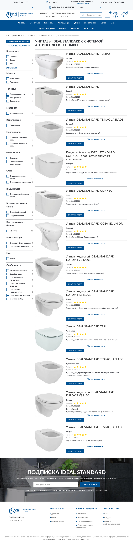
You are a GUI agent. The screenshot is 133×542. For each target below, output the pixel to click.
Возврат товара (57, 521)
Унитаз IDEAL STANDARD (82, 86)
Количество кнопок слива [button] (17, 205)
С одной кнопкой (17, 216)
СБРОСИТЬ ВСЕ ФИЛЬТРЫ (19, 46)
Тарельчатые (15, 101)
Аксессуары (88, 28)
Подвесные (14, 82)
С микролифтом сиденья (20, 243)
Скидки (107, 518)
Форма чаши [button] (13, 153)
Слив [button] (9, 171)
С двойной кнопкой (18, 212)
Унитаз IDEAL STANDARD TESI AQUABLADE (94, 119)
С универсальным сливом (20, 182)
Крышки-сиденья (47, 28)
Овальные (14, 158)
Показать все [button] (11, 68)
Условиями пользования (85, 490)
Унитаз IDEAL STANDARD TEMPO (88, 53)
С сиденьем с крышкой (19, 246)
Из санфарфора (16, 113)
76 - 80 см (14, 231)
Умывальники (90, 23)
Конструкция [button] (13, 120)
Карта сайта (83, 518)
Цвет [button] (9, 253)
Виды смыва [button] (13, 189)
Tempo (12, 60)
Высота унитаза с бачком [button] (15, 224)
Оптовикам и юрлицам (63, 13)
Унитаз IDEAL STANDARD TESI (86, 326)
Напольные (14, 79)
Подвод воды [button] (13, 132)
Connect (13, 57)
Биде (113, 23)
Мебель (62, 28)
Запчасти (75, 28)
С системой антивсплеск (20, 295)
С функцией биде (17, 299)
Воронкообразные (17, 94)
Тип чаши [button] (11, 89)
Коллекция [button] (12, 51)
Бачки (103, 23)
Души (77, 23)
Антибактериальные (18, 271)
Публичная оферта (85, 521)
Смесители (35, 23)
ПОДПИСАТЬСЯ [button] (90, 484)
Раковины (48, 23)
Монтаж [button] (10, 73)
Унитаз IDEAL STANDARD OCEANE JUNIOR (94, 223)
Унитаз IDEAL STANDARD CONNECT (90, 190)
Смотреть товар (75, 78)
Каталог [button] (44, 13)
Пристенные (15, 125)
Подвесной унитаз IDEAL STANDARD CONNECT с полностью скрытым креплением (90, 156)
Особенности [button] (13, 265)
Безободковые (16, 274)
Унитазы (21, 23)
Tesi (11, 63)
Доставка (55, 514)
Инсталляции (64, 23)
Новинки (50, 16)
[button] (82, 3)
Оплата (54, 518)
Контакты (63, 16)
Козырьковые (15, 98)
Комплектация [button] (14, 238)
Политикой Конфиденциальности (63, 490)
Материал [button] (11, 108)
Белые (12, 259)
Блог (106, 514)
